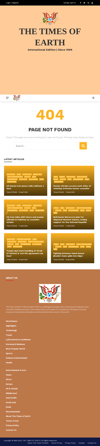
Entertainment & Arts (16, 370)
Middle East (37, 174)
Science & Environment (16, 358)
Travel (9, 335)
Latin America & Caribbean (18, 339)
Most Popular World (15, 177)
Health (9, 363)
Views (41, 179)
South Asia (23, 179)
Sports (9, 353)
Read (34, 177)
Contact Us (11, 430)
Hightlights (27, 174)
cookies (82, 443)
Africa (56, 208)
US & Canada (33, 179)
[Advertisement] (50, 76)
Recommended (12, 179)
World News (12, 182)
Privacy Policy (12, 425)
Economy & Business (24, 239)
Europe (62, 177)
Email (19, 174)
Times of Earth (12, 192)
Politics (27, 177)
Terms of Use (12, 421)
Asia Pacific (11, 174)
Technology (11, 330)
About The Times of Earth (18, 416)
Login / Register (12, 3)
